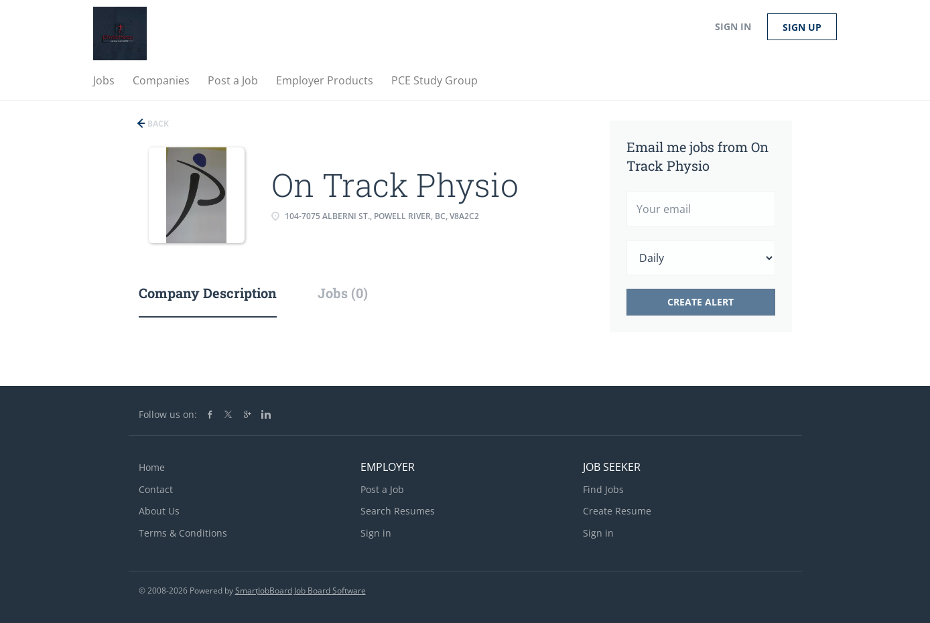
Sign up (802, 27)
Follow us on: (168, 414)
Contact (156, 489)
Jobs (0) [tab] (343, 292)
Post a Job (382, 489)
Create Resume (617, 510)
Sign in (733, 26)
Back (157, 123)
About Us (159, 510)
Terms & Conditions (183, 533)
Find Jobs (603, 489)
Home (152, 467)
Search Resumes (397, 510)
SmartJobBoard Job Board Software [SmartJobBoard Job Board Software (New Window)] (300, 590)
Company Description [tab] (208, 292)
